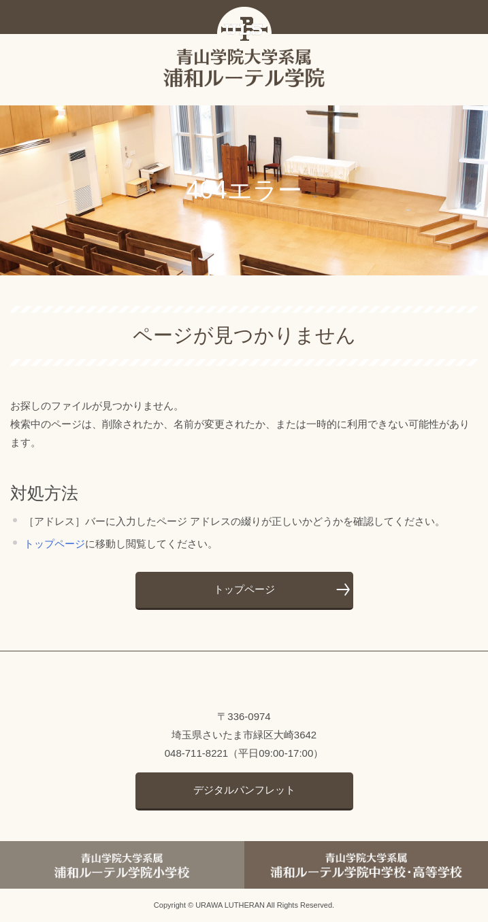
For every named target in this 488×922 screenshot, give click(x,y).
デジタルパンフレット (244, 790)
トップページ (54, 543)
